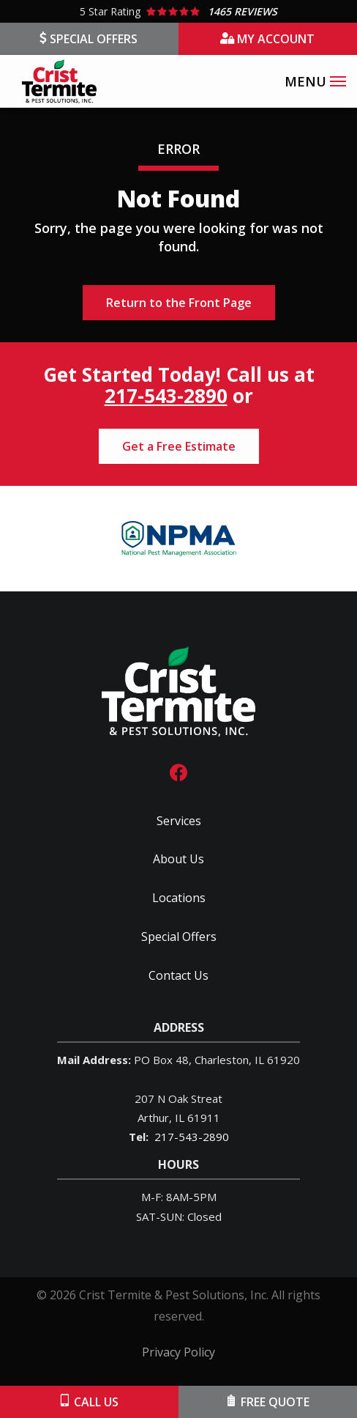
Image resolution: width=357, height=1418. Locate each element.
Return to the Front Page (179, 303)
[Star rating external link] (178, 11)
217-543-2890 (166, 396)
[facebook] (178, 770)
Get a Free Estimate (179, 446)
